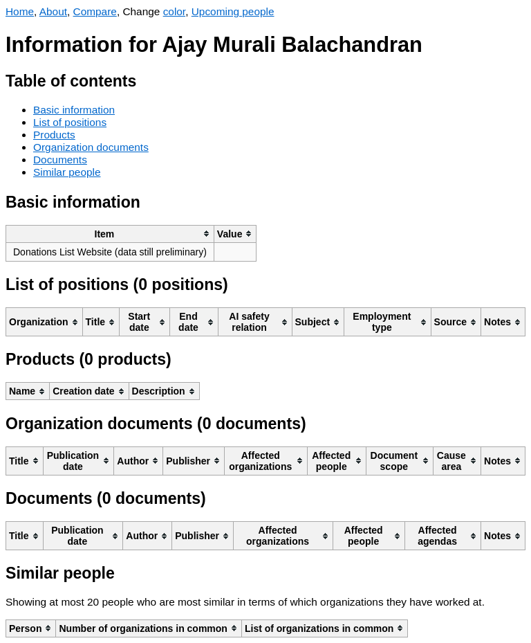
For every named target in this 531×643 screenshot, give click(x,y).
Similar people (67, 172)
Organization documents (91, 147)
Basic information (74, 110)
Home (20, 11)
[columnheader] (110, 233)
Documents (60, 159)
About (53, 11)
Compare (95, 11)
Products (54, 135)
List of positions (69, 122)
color (174, 11)
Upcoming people (233, 11)
